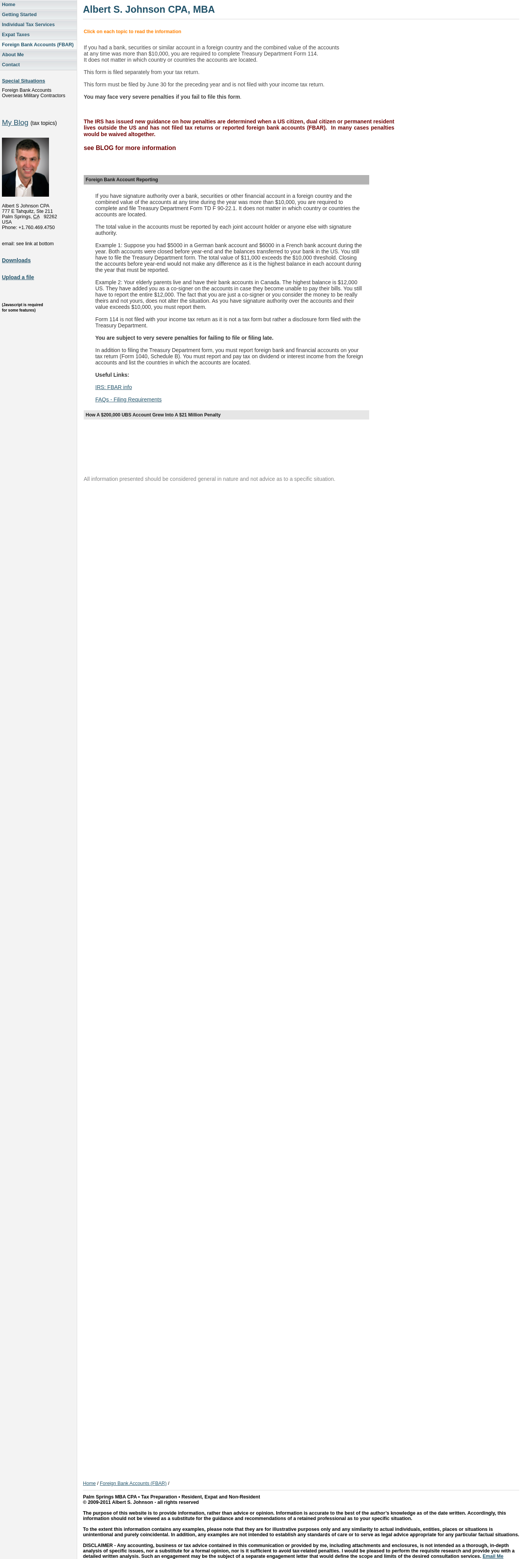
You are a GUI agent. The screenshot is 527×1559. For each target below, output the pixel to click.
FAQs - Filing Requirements (128, 399)
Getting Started (19, 14)
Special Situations (23, 81)
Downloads (16, 260)
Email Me (493, 1556)
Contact (11, 64)
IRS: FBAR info (113, 387)
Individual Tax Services (28, 24)
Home (8, 4)
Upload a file (18, 277)
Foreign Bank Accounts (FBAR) (38, 44)
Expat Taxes (16, 34)
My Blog (15, 122)
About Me (13, 54)
